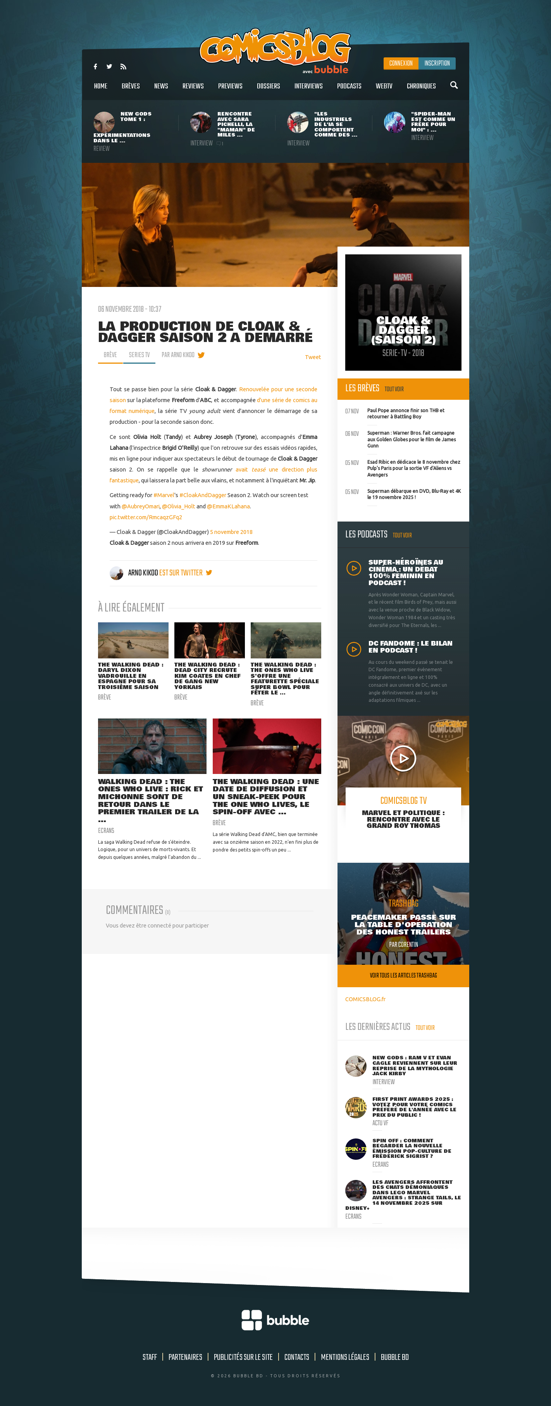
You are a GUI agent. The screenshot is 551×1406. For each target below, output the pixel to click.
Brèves (130, 90)
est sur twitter (185, 573)
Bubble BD (395, 1358)
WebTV (384, 90)
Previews (230, 90)
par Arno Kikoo (178, 355)
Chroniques (421, 90)
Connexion (401, 63)
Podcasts (349, 90)
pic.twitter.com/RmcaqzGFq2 (146, 517)
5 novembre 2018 (231, 532)
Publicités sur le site (243, 1358)
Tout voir (394, 389)
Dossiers (268, 90)
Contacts (296, 1358)
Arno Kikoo (134, 573)
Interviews (308, 90)
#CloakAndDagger (202, 495)
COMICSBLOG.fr (365, 999)
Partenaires (185, 1358)
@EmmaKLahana (228, 506)
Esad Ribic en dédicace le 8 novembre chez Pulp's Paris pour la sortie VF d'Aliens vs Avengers (402, 467)
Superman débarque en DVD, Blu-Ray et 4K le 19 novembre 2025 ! (403, 493)
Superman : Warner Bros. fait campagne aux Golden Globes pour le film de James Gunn (400, 438)
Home (101, 90)
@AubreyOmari (141, 506)
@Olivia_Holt (178, 506)
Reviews (193, 90)
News (161, 90)
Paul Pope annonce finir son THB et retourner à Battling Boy (394, 413)
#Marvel (163, 495)
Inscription (437, 63)
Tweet (313, 357)
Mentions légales (345, 1358)
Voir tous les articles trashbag (403, 976)
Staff (150, 1358)
